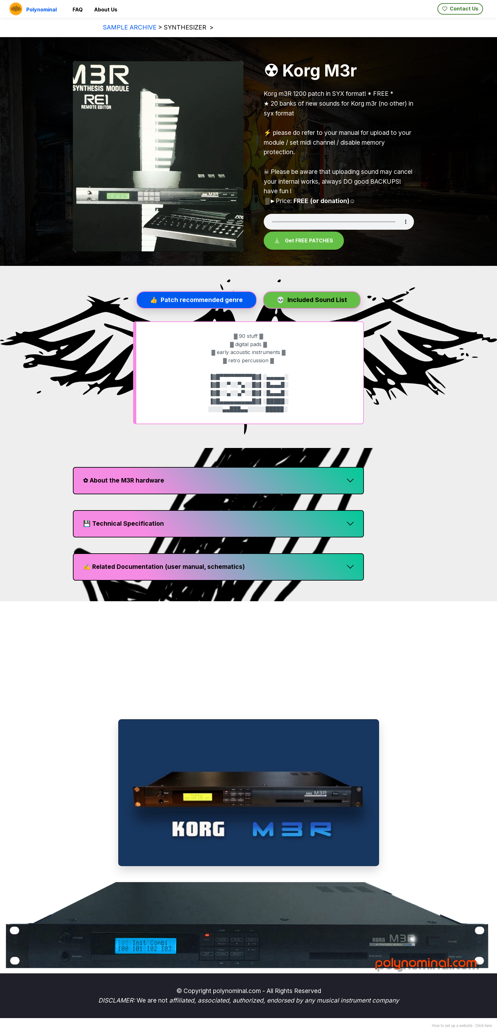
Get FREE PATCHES (303, 240)
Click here (483, 1025)
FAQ (78, 9)
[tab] (196, 299)
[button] (218, 480)
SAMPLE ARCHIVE (130, 27)
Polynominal (41, 9)
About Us (105, 9)
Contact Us (460, 8)
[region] (248, 661)
